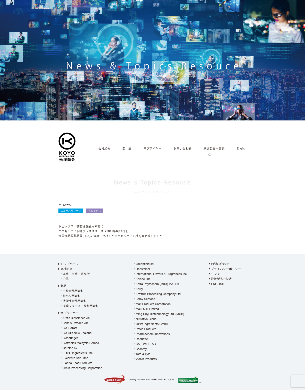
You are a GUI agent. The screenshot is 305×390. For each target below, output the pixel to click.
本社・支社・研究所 (75, 274)
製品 (62, 286)
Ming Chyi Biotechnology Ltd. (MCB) (159, 314)
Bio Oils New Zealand (76, 333)
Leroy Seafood (144, 299)
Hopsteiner (142, 269)
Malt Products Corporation (152, 304)
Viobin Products (145, 359)
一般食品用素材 (72, 291)
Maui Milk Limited (146, 309)
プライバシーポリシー (225, 269)
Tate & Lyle (142, 354)
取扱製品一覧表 (214, 148)
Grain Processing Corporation (81, 368)
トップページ (68, 264)
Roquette (141, 339)
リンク (214, 274)
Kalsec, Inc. (142, 279)
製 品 (126, 148)
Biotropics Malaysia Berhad (80, 343)
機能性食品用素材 (74, 301)
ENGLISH (216, 284)
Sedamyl (140, 349)
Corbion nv (69, 348)
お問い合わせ (183, 148)
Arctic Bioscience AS (75, 318)
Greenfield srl (144, 264)
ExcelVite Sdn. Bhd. (75, 358)
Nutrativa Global (145, 319)
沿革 (65, 279)
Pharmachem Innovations (152, 334)
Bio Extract (69, 328)
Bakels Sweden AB (74, 323)
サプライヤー (152, 148)
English (241, 148)
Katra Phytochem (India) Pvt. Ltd (156, 284)
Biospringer (69, 338)
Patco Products (145, 329)
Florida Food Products (76, 363)
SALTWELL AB (145, 344)
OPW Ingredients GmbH (151, 324)
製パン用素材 (71, 296)
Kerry (138, 289)
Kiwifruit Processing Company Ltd (157, 294)
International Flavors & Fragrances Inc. (161, 274)
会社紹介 (104, 148)
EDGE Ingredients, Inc (76, 353)
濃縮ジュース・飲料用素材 (80, 306)
